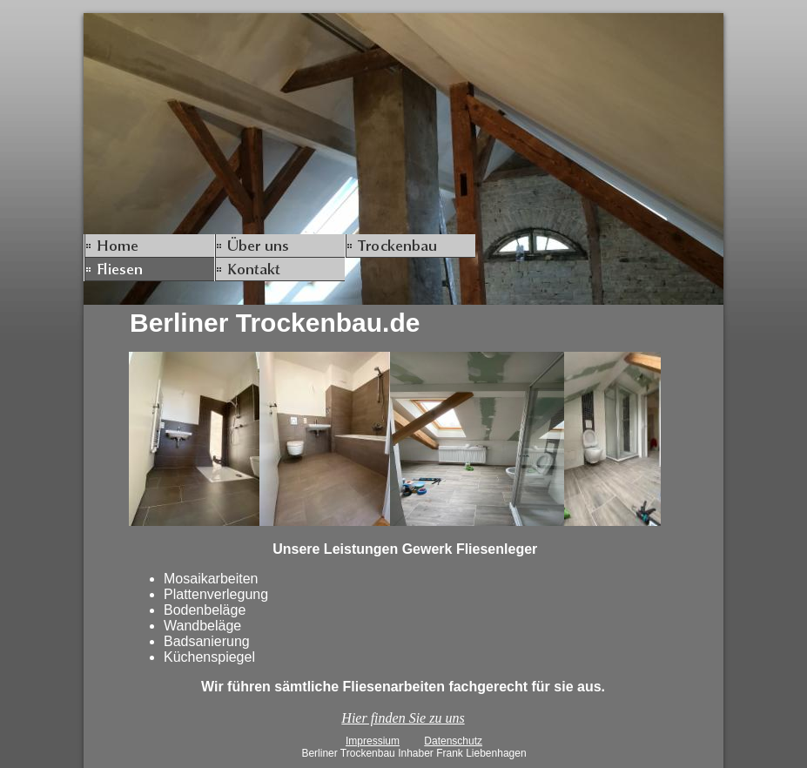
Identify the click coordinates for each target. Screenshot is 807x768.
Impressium (373, 741)
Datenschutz (453, 741)
